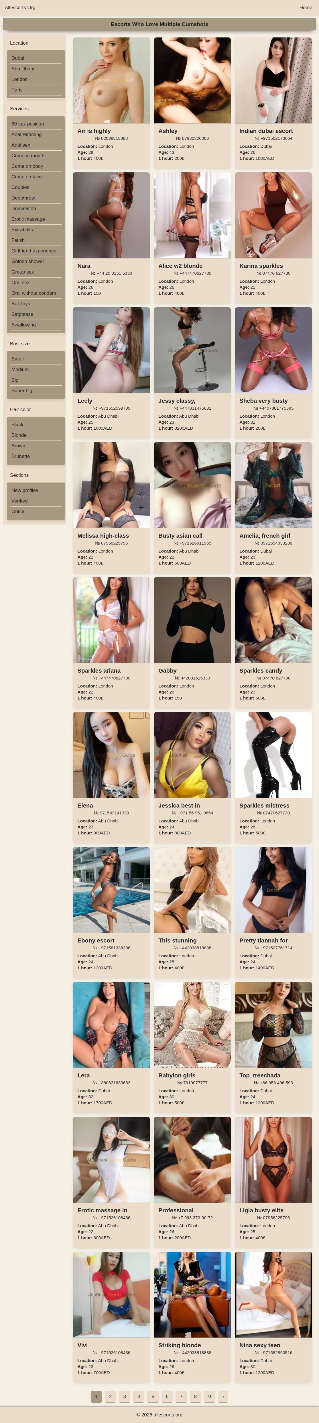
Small (17, 359)
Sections (19, 475)
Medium (20, 369)
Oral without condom (33, 293)
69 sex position (27, 124)
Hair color (20, 409)
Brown (18, 446)
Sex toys (20, 303)
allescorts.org (167, 1415)
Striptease (22, 314)
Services (19, 108)
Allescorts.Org (20, 7)
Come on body (27, 166)
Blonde (19, 435)
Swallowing (23, 325)
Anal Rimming (26, 134)
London (19, 79)
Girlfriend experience (33, 251)
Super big (21, 390)
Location (19, 43)
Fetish (18, 240)
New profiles (24, 490)
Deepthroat (23, 198)
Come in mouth (27, 155)
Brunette (20, 456)
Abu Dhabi (22, 68)
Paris (17, 90)
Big (15, 380)
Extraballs (22, 229)
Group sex (22, 272)
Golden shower (27, 261)
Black (17, 424)
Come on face (26, 177)
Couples (20, 187)
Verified (19, 501)
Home (306, 7)
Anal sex (20, 145)
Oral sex (20, 282)
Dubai (17, 58)
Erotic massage (28, 219)
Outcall (19, 511)
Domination (23, 208)
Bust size (20, 343)
